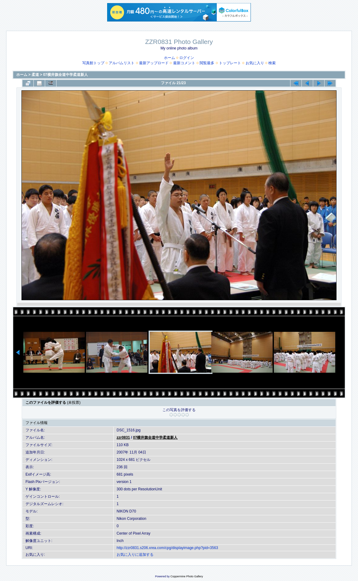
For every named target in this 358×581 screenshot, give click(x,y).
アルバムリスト (121, 63)
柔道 (35, 75)
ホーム (169, 58)
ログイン (186, 58)
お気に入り (255, 63)
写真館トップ (93, 63)
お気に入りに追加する (135, 554)
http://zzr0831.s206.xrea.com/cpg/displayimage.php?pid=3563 (167, 548)
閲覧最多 (207, 63)
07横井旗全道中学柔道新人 (65, 75)
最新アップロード (154, 63)
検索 (272, 63)
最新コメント (184, 63)
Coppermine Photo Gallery (186, 576)
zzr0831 (123, 437)
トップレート (230, 63)
